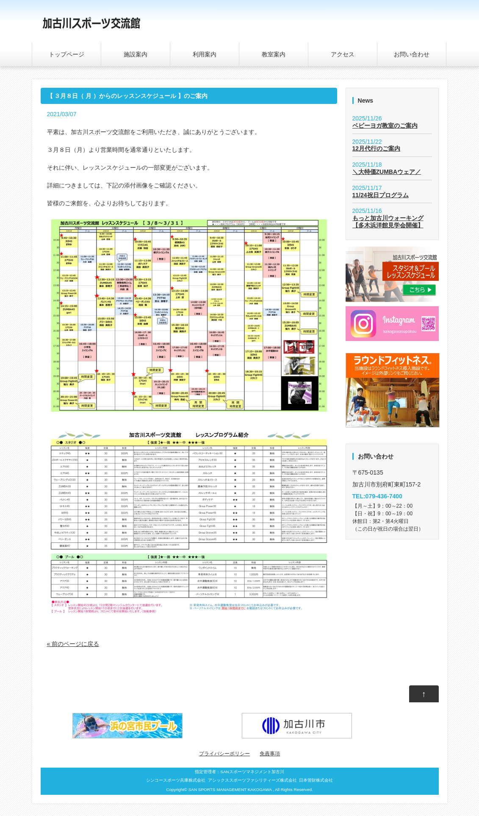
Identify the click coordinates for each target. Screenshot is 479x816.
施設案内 (135, 54)
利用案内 (204, 54)
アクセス (342, 54)
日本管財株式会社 (316, 780)
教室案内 (273, 54)
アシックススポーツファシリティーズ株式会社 (252, 780)
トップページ (66, 54)
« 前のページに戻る (73, 643)
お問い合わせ (411, 54)
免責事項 (270, 754)
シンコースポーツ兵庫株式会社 (175, 780)
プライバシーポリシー (224, 754)
